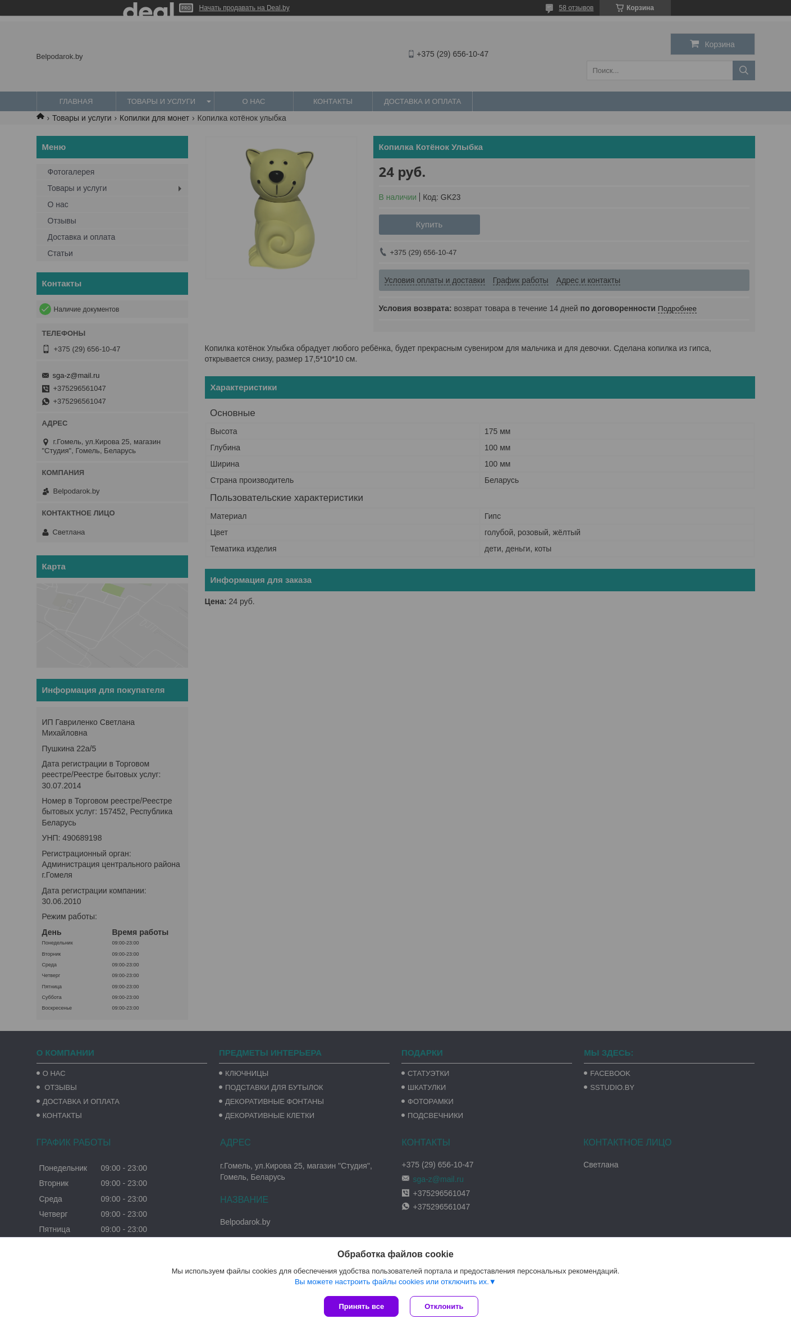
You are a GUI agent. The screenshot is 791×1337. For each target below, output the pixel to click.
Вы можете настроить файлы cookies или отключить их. (392, 1281)
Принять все (361, 1306)
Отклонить (443, 1306)
